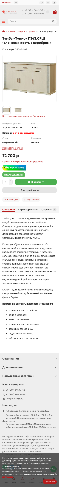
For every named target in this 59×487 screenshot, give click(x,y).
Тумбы (31, 31)
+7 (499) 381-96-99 (32, 10)
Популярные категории (29, 376)
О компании (29, 358)
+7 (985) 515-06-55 (32, 13)
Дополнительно (29, 367)
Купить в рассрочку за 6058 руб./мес (22, 161)
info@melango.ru (14, 398)
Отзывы (49, 209)
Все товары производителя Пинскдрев (23, 116)
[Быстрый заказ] (29, 190)
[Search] (32, 21)
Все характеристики (12, 147)
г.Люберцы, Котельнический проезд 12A (27, 411)
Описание (8, 209)
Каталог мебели (16, 31)
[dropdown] (16, 2)
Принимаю (50, 481)
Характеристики (28, 209)
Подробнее (7, 476)
